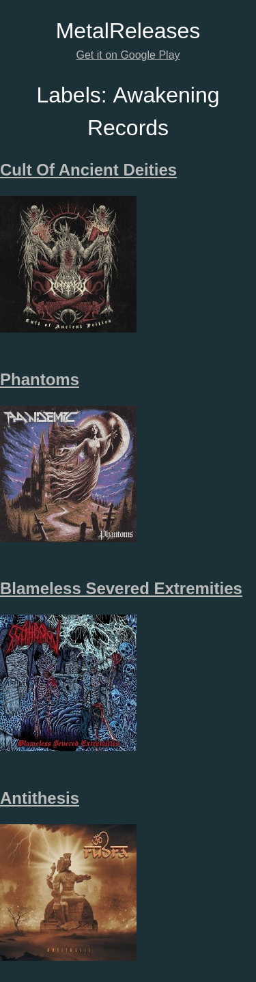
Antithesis (39, 798)
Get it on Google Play (128, 55)
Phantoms (39, 379)
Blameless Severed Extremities (121, 588)
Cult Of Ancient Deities (88, 169)
